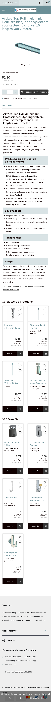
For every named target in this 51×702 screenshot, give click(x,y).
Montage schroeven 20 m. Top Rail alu (12, 326)
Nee (21, 698)
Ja (9, 698)
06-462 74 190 (10, 3)
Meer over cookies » (37, 698)
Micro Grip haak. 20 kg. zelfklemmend (12, 444)
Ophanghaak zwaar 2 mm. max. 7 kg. (10, 554)
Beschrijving (7, 105)
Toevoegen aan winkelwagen (34, 92)
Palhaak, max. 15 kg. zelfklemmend (38, 381)
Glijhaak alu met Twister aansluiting (37, 444)
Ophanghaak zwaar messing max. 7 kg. (37, 499)
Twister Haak (10, 497)
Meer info (10, 354)
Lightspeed (29, 687)
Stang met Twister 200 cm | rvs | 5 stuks (12, 382)
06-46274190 (10, 664)
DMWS (45, 687)
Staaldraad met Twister (37, 326)
